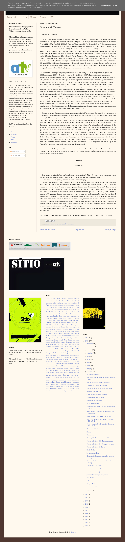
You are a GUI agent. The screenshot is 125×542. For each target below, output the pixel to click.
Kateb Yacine (59, 346)
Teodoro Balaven (74, 386)
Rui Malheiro (67, 380)
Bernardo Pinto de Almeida (61, 309)
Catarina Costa (57, 316)
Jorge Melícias (51, 344)
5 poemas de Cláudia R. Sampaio (97, 385)
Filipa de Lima (62, 331)
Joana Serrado (58, 340)
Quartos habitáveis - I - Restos (96, 447)
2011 (86, 498)
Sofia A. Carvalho (74, 384)
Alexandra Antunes (59, 298)
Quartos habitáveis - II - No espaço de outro (100, 444)
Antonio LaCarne (54, 305)
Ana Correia (75, 301)
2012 (87, 495)
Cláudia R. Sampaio (73, 318)
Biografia (72, 309)
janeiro (89, 491)
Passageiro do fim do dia (94, 400)
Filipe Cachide (70, 331)
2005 (87, 516)
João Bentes (68, 340)
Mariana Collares (61, 364)
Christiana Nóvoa (74, 316)
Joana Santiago (50, 340)
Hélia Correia (75, 335)
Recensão (14, 142)
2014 (87, 338)
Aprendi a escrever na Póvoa (95, 397)
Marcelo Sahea (54, 361)
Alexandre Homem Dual (52, 301)
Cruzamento (90, 435)
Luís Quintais (67, 353)
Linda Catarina (49, 348)
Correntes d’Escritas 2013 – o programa (99, 416)
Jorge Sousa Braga (62, 344)
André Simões (67, 303)
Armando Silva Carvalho (55, 307)
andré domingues (58, 303)
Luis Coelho (75, 348)
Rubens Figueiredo (59, 380)
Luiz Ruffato (53, 355)
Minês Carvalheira (57, 368)
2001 (87, 526)
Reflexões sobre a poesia (94, 481)
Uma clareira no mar (93, 403)
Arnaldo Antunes (67, 307)
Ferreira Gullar (53, 331)
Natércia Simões (74, 368)
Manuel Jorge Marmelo (67, 359)
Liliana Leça (76, 346)
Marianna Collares (50, 366)
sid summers (52, 384)
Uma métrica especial (93, 374)
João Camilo (76, 340)
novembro (90, 347)
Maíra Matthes (50, 357)
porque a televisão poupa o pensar (97, 475)
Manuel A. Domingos (68, 224)
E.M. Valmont (75, 322)
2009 (87, 504)
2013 (87, 341)
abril (88, 365)
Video (50, 391)
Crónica (68, 323)
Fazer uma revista (92, 487)
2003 (87, 519)
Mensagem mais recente (47, 230)
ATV (51, 17)
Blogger (73, 532)
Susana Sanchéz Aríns (62, 386)
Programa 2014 (75, 375)
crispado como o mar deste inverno (97, 469)
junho (89, 359)
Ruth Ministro (65, 382)
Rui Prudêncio (75, 380)
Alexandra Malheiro (72, 298)
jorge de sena (76, 342)
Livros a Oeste (58, 348)
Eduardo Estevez (57, 325)
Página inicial (12, 17)
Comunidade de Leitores (53, 320)
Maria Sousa (52, 363)
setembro (90, 353)
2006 (87, 513)
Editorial (48, 325)
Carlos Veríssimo (54, 314)
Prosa (12, 140)
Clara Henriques (51, 318)
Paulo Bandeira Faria (68, 370)
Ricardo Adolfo (75, 377)
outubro (89, 350)
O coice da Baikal (92, 429)
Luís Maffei (60, 353)
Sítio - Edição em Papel (62, 384)
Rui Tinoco (49, 382)
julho (88, 356)
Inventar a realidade (93, 453)
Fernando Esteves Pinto (56, 329)
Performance (72, 372)
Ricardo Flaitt (50, 380)
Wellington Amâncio (67, 391)
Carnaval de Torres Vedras (66, 314)
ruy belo (72, 382)
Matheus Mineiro (61, 366)
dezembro (90, 344)
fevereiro (90, 372)
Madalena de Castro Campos (71, 355)
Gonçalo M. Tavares (55, 224)
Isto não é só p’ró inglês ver (95, 472)
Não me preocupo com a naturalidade (98, 382)
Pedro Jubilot (54, 372)
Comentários (15, 155)
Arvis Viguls (75, 307)
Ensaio (47, 224)
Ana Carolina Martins (65, 301)
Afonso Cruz (49, 298)
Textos (47, 388)
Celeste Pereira (66, 316)
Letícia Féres (68, 346)
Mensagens (14, 151)
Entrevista (14, 134)
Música (66, 368)
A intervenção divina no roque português (99, 388)
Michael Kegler (71, 366)
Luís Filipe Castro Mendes (53, 351)
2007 (87, 510)
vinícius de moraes (57, 391)
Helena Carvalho (67, 335)
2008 (87, 507)
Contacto (43, 17)
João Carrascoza (50, 342)
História (33, 17)
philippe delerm (57, 375)
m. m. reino (60, 355)
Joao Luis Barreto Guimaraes (63, 342)
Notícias (24, 17)
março (89, 369)
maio (88, 362)
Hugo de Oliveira (74, 338)
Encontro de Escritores (53, 327)
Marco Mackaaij (71, 361)
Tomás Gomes (65, 388)
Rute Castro (56, 382)
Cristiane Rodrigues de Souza (55, 322)
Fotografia (67, 333)
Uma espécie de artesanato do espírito (98, 438)
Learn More (106, 5)
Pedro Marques (64, 372)
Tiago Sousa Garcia (55, 388)
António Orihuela (63, 305)
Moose (89, 432)
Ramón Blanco (59, 378)
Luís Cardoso (67, 348)
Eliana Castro (66, 325)
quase (52, 378)
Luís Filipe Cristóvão (69, 351)
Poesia (13, 137)
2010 (87, 501)
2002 (87, 523)
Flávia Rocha (58, 333)
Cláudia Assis (62, 318)
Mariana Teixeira (73, 364)
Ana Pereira (49, 303)
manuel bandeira (53, 359)
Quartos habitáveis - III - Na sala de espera (100, 441)
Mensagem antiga (110, 230)
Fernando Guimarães (68, 329)
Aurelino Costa (50, 309)
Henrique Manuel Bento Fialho (55, 338)
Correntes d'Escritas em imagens (97, 394)
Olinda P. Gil (57, 370)
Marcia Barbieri (62, 361)
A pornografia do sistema (94, 466)
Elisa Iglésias (75, 325)
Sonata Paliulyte (50, 386)
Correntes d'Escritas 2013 (70, 320)
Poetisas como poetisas (94, 391)
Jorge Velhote (72, 344)
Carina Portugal (66, 311)
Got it (115, 5)
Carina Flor (58, 312)
